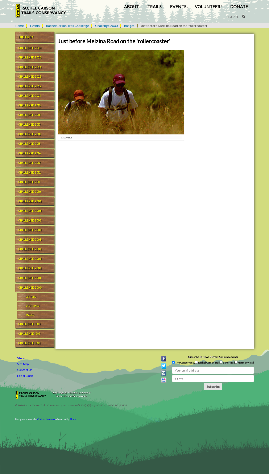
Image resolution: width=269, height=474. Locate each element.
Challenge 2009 (29, 201)
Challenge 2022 (29, 86)
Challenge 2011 (29, 182)
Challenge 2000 (106, 26)
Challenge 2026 (29, 48)
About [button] (132, 6)
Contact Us (24, 370)
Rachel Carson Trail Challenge (67, 26)
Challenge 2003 (29, 258)
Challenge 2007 (29, 220)
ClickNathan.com (46, 419)
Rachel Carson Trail (207, 362)
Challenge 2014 (29, 153)
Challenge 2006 (29, 230)
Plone (73, 419)
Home (19, 26)
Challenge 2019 (29, 105)
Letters (31, 296)
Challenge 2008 (29, 210)
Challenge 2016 (29, 134)
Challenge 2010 (29, 191)
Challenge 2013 (29, 163)
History (26, 37)
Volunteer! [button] (209, 6)
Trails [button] (155, 6)
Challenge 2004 (29, 249)
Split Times (33, 305)
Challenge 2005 (29, 239)
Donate (239, 6)
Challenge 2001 (29, 278)
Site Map (23, 364)
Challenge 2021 (29, 95)
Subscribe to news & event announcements (213, 356)
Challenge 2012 (29, 172)
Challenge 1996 (29, 343)
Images (129, 26)
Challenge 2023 (29, 76)
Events (35, 26)
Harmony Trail (244, 362)
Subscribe (213, 386)
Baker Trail (227, 362)
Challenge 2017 (29, 124)
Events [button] (179, 6)
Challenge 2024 (29, 67)
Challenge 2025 (29, 57)
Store (21, 358)
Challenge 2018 (29, 115)
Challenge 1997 (29, 333)
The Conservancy (183, 362)
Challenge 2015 (29, 143)
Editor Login (25, 375)
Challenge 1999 (29, 324)
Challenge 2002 (29, 268)
